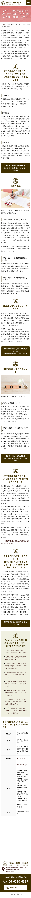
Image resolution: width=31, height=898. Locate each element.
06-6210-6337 (21, 758)
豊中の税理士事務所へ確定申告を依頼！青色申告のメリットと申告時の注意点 (16, 684)
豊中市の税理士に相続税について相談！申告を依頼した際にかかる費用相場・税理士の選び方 (16, 702)
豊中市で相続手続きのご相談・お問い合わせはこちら (15, 623)
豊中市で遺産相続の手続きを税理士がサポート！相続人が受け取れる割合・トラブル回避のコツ (16, 711)
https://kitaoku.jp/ (22, 765)
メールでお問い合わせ (15, 887)
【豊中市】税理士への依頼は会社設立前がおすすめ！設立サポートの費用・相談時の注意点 (16, 666)
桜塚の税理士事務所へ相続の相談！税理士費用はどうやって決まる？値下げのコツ (16, 693)
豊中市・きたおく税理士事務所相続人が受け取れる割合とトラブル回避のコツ (15, 458)
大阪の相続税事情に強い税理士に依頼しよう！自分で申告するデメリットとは (16, 675)
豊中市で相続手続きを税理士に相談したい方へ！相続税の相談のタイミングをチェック (15, 351)
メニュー (28, 2)
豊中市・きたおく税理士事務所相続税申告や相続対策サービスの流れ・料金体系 (15, 168)
